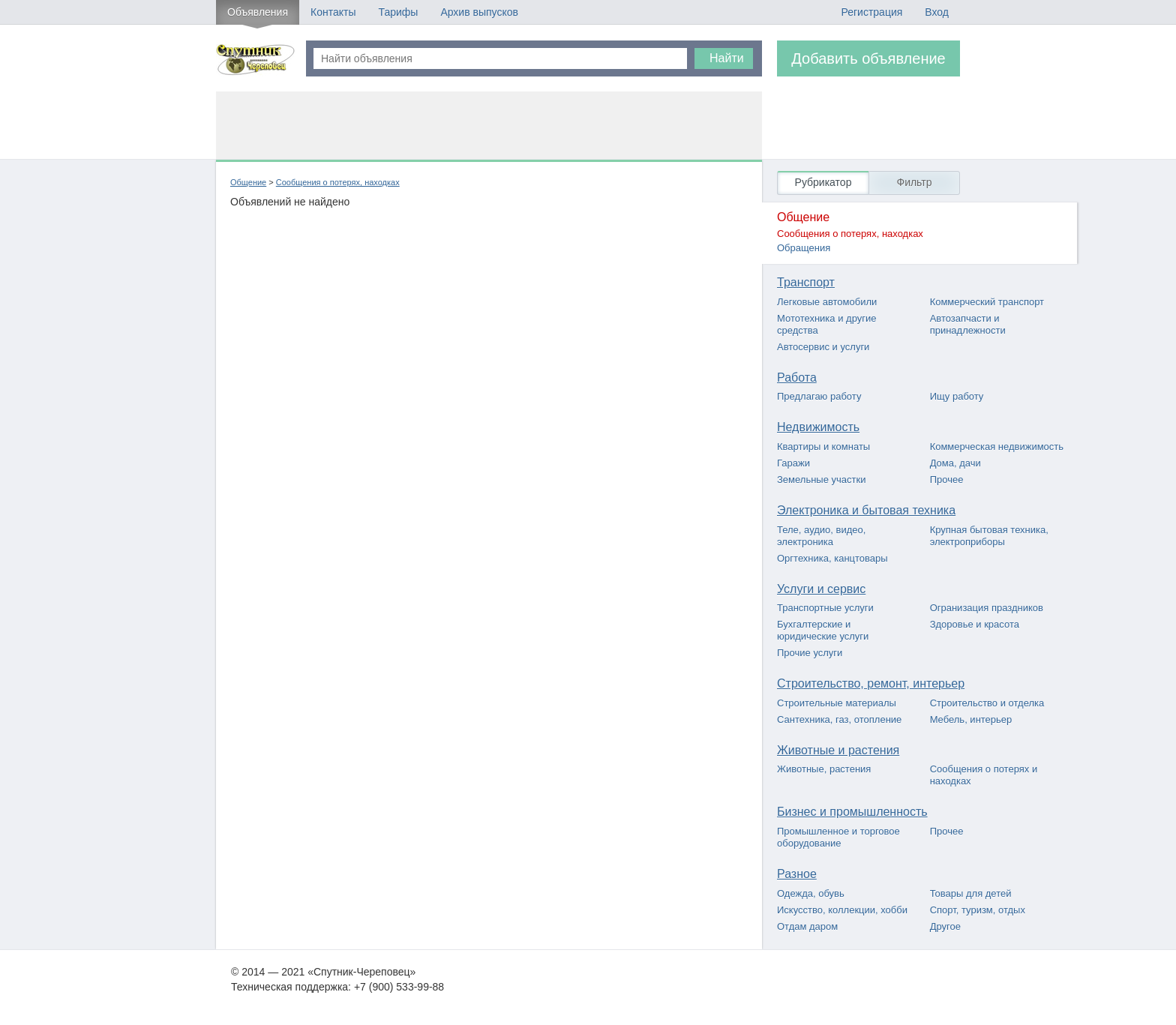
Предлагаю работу (819, 396)
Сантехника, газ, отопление (839, 719)
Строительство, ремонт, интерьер (870, 683)
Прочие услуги (809, 652)
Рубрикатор (823, 182)
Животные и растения (838, 750)
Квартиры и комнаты (823, 446)
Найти (727, 58)
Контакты (333, 12)
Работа (797, 377)
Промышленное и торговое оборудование (838, 837)
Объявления (257, 12)
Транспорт (806, 282)
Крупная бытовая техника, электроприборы (989, 535)
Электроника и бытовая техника (866, 510)
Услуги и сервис (821, 589)
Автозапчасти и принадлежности (968, 324)
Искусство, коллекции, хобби (842, 910)
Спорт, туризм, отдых (977, 910)
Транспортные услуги (825, 607)
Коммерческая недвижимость (997, 446)
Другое (945, 926)
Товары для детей (971, 893)
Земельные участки (821, 479)
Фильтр (914, 182)
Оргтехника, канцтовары (832, 558)
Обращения (803, 247)
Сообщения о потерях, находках (338, 182)
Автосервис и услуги (823, 346)
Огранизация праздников (986, 607)
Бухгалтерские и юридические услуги (822, 630)
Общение (248, 182)
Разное (797, 874)
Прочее (947, 479)
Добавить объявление (868, 58)
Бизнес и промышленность (852, 811)
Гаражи (793, 463)
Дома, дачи (955, 463)
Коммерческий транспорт (987, 301)
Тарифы (398, 12)
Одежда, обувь (810, 893)
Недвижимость (818, 427)
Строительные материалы (836, 703)
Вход (937, 12)
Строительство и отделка (987, 703)
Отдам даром (807, 926)
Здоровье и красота (974, 624)
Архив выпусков (479, 12)
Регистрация (871, 12)
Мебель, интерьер (971, 719)
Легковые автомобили (827, 301)
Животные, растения (824, 769)
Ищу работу (957, 396)
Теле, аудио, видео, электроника (821, 535)
